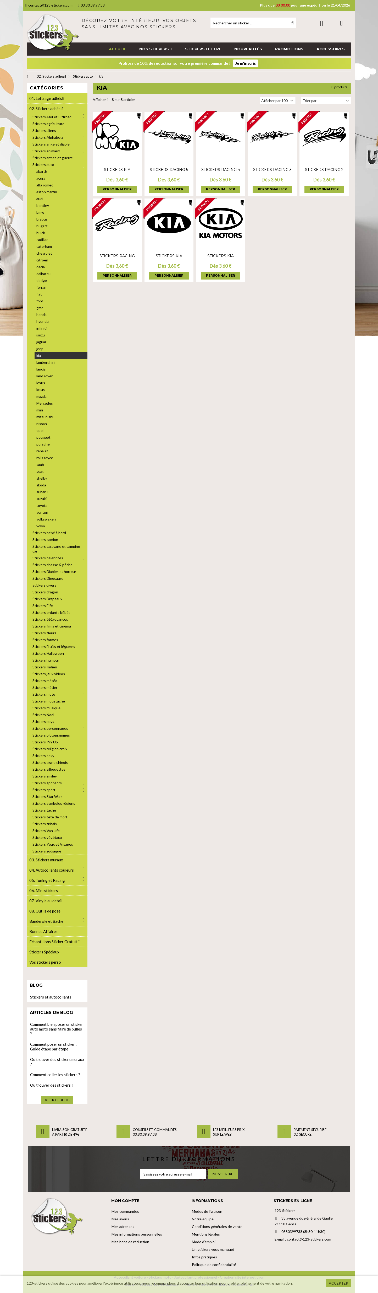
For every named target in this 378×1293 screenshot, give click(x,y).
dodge (41, 280)
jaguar (41, 342)
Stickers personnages (50, 728)
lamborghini (45, 362)
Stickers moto (43, 694)
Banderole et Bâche (46, 921)
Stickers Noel (43, 714)
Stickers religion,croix (49, 749)
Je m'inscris (245, 63)
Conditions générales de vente (217, 1226)
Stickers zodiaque (46, 851)
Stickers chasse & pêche (52, 564)
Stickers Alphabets (48, 137)
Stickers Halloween (48, 653)
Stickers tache (44, 810)
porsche (43, 444)
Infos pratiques (204, 1257)
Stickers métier (44, 687)
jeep (39, 348)
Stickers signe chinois (50, 762)
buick (40, 232)
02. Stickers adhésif (46, 108)
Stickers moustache (48, 701)
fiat (39, 294)
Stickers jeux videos (48, 674)
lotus (40, 389)
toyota (41, 505)
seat (40, 471)
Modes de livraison (207, 1211)
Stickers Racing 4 (220, 169)
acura (40, 178)
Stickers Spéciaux (44, 951)
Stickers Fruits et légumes (53, 646)
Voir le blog (57, 1100)
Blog (36, 985)
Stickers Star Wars (47, 796)
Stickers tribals (44, 824)
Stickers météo (44, 680)
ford (39, 301)
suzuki (41, 498)
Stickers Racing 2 (324, 169)
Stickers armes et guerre (52, 157)
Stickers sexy (43, 755)
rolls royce (44, 457)
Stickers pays (43, 721)
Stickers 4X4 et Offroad (51, 117)
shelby (41, 478)
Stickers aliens (44, 130)
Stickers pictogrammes (51, 735)
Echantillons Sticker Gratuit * (54, 941)
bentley (42, 205)
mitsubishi (44, 417)
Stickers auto (43, 164)
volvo (40, 526)
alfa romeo (44, 185)
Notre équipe (203, 1219)
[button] (156, 49)
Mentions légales (206, 1234)
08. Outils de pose (44, 911)
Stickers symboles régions (53, 803)
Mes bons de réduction (130, 1242)
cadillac (42, 239)
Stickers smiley (44, 776)
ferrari (41, 287)
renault (42, 451)
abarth (41, 171)
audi (39, 198)
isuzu (40, 335)
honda (41, 314)
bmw (40, 212)
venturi (42, 512)
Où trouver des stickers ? (51, 1085)
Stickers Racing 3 (272, 169)
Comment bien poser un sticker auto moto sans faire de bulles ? (56, 1029)
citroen (42, 260)
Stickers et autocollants (50, 997)
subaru (42, 492)
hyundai (42, 321)
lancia (41, 369)
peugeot (43, 437)
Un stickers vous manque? (213, 1249)
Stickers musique (46, 708)
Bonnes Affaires (43, 931)
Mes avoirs (120, 1219)
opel (39, 430)
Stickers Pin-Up (45, 742)
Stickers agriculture (48, 123)
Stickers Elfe (42, 605)
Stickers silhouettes (48, 769)
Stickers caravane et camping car (56, 548)
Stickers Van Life (46, 830)
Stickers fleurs (44, 633)
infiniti (41, 328)
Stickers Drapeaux (47, 599)
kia (38, 355)
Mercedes (44, 403)
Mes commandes (125, 1211)
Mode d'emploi (203, 1242)
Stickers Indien (44, 667)
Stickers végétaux (47, 837)
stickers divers (44, 585)
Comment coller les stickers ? (55, 1074)
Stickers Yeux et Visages (52, 844)
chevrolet (44, 253)
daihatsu (43, 273)
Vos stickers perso (45, 962)
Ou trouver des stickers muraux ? (57, 1061)
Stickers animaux (46, 151)
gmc (39, 307)
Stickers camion (45, 539)
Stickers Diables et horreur (54, 571)
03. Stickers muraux (46, 859)
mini (39, 410)
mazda (41, 396)
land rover (44, 376)
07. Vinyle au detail (45, 900)
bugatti (42, 226)
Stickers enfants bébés (51, 612)
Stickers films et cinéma (51, 626)
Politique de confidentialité (214, 1264)
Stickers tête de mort (50, 817)
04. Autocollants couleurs (51, 870)
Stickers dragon (45, 592)
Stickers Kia (117, 169)
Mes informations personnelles (137, 1234)
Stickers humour (45, 660)
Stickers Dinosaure (47, 578)
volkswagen (46, 519)
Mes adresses (123, 1226)
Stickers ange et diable (51, 144)
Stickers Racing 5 (169, 169)
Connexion (321, 23)
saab (40, 464)
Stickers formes (45, 639)
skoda (41, 485)
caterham (44, 246)
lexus (40, 382)
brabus (42, 219)
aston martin (46, 192)
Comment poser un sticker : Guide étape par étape (53, 1046)
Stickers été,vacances (50, 619)
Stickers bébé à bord (49, 532)
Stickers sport (43, 789)
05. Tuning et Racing (47, 880)
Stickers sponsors (47, 783)
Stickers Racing (117, 256)
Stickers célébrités (47, 558)
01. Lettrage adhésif (47, 98)
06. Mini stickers (43, 890)
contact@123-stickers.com (49, 5)
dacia (40, 267)
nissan (41, 423)
